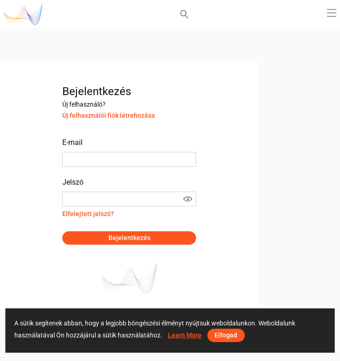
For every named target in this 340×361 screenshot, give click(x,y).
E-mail (72, 142)
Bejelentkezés (129, 237)
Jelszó (73, 182)
